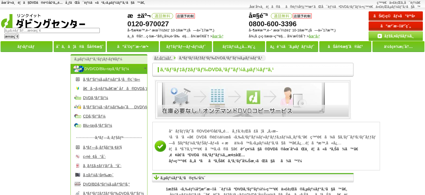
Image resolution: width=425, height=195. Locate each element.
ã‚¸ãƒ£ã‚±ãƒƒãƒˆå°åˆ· (102, 166)
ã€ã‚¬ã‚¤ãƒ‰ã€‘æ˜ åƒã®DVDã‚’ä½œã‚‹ (114, 88)
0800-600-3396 (273, 24)
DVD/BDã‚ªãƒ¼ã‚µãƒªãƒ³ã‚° (106, 184)
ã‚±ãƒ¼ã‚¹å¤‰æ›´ (98, 175)
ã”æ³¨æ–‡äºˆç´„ (396, 26)
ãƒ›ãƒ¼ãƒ (163, 58)
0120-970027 (148, 24)
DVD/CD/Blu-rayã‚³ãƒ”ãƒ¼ (106, 69)
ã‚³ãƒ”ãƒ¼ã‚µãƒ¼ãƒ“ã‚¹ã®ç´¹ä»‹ (111, 79)
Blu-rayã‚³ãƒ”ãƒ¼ (97, 125)
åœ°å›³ (314, 36)
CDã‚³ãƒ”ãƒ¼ (94, 116)
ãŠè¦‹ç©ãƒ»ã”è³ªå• (396, 16)
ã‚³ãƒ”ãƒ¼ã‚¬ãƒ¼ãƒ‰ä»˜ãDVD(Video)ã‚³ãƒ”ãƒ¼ (114, 107)
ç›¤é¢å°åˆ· (94, 156)
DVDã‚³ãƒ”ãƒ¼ (95, 98)
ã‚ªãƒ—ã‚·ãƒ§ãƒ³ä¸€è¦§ (102, 147)
